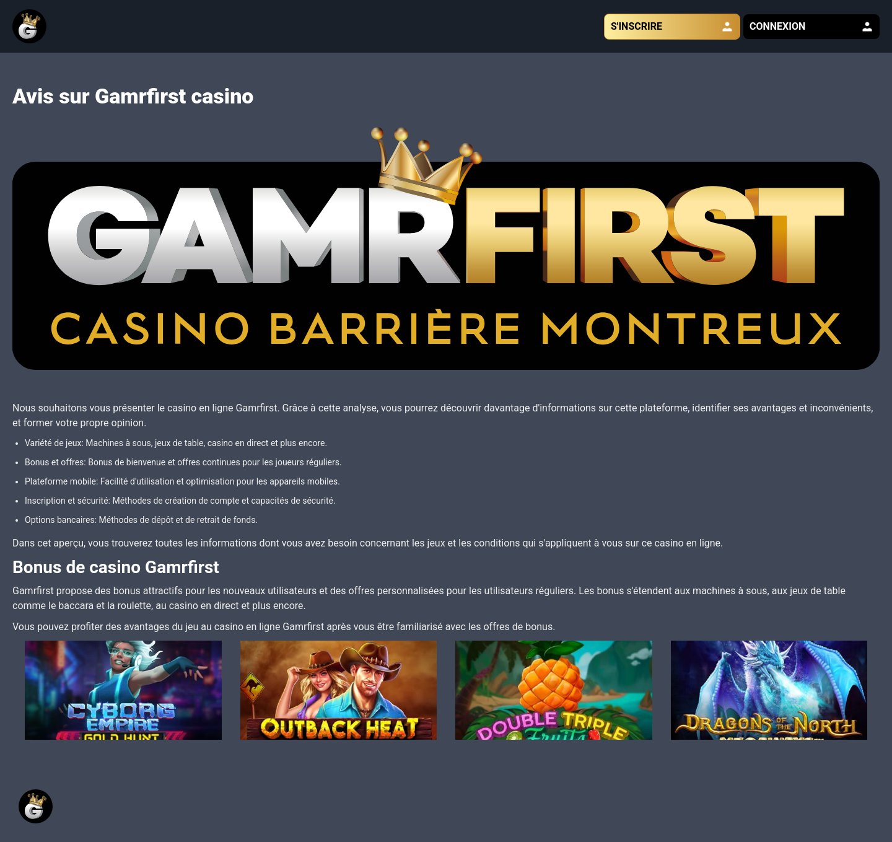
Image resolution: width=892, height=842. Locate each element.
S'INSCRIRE (672, 26)
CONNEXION (811, 26)
